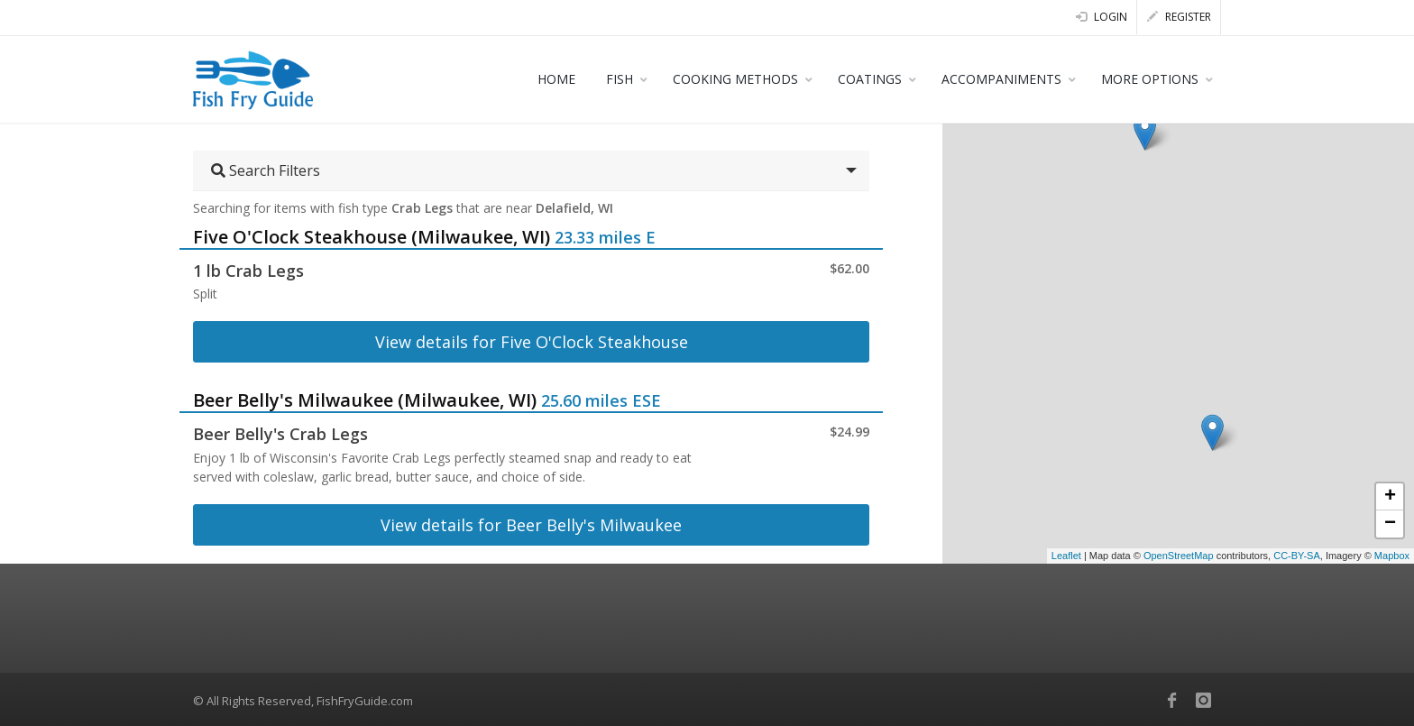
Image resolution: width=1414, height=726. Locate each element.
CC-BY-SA (1296, 555)
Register (1179, 16)
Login (1101, 16)
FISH (619, 78)
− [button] (1390, 524)
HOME (556, 78)
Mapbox (1391, 555)
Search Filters (265, 170)
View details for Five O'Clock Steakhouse (531, 342)
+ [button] (1390, 496)
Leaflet (1066, 555)
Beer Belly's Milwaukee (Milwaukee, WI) (365, 400)
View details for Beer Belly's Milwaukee (531, 525)
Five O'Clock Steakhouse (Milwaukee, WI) (371, 237)
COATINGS (870, 78)
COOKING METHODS (735, 78)
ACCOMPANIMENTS (1001, 78)
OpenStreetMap (1178, 555)
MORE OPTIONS (1149, 78)
